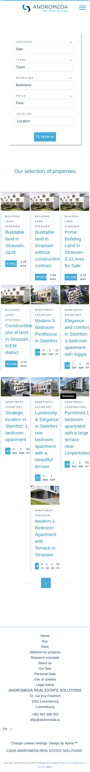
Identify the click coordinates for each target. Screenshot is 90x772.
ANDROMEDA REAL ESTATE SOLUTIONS (45, 690)
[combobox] (43, 49)
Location (24, 114)
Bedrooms (24, 78)
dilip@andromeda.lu (45, 720)
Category (24, 42)
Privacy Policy (65, 763)
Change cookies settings (29, 743)
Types (21, 60)
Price (21, 96)
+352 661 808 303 (45, 714)
